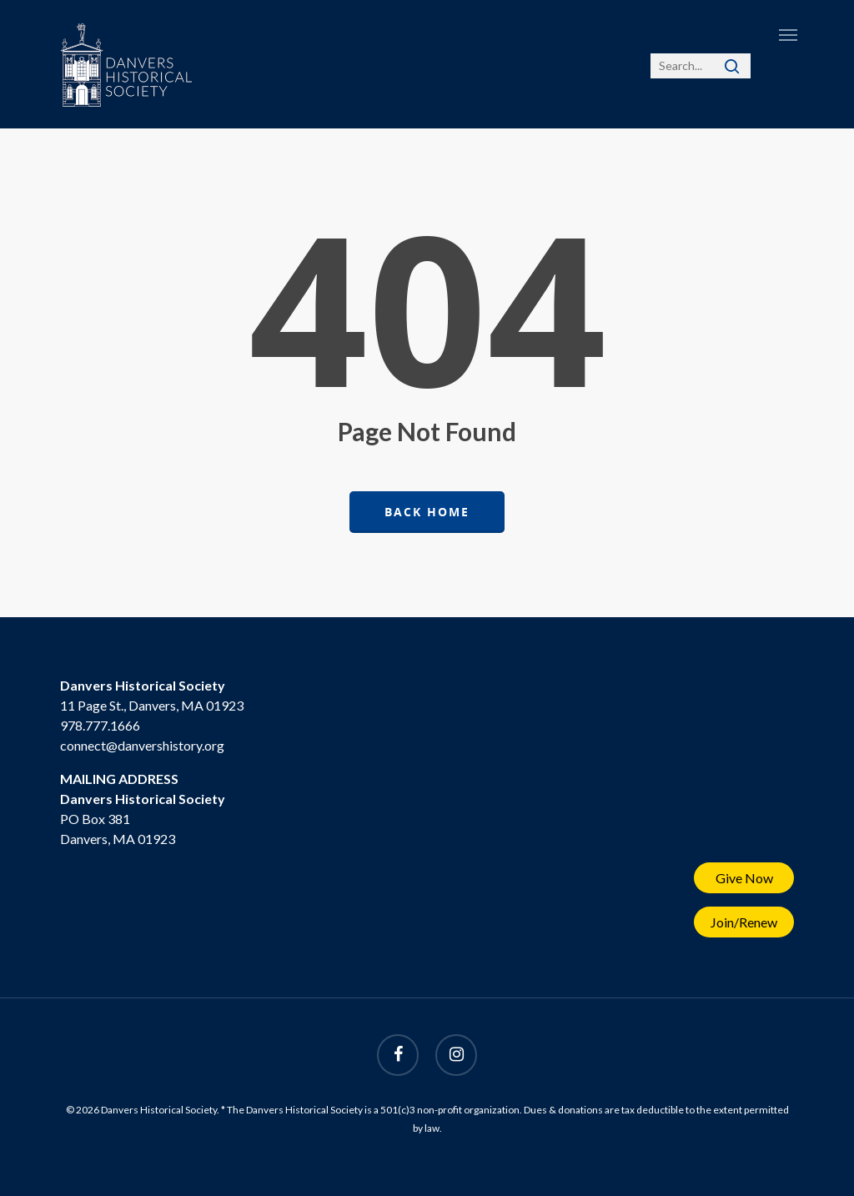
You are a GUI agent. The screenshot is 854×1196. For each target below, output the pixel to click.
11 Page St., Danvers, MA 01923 (152, 705)
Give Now (744, 878)
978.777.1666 (100, 725)
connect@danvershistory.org (142, 745)
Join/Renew (744, 922)
